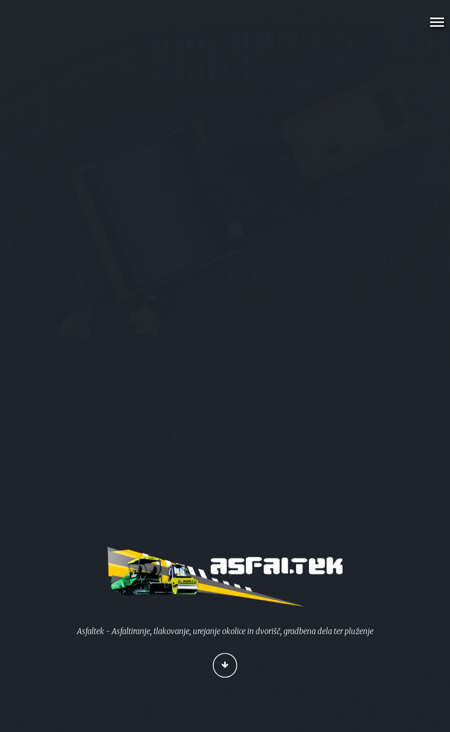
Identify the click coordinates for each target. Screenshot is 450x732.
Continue (225, 666)
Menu (438, 22)
